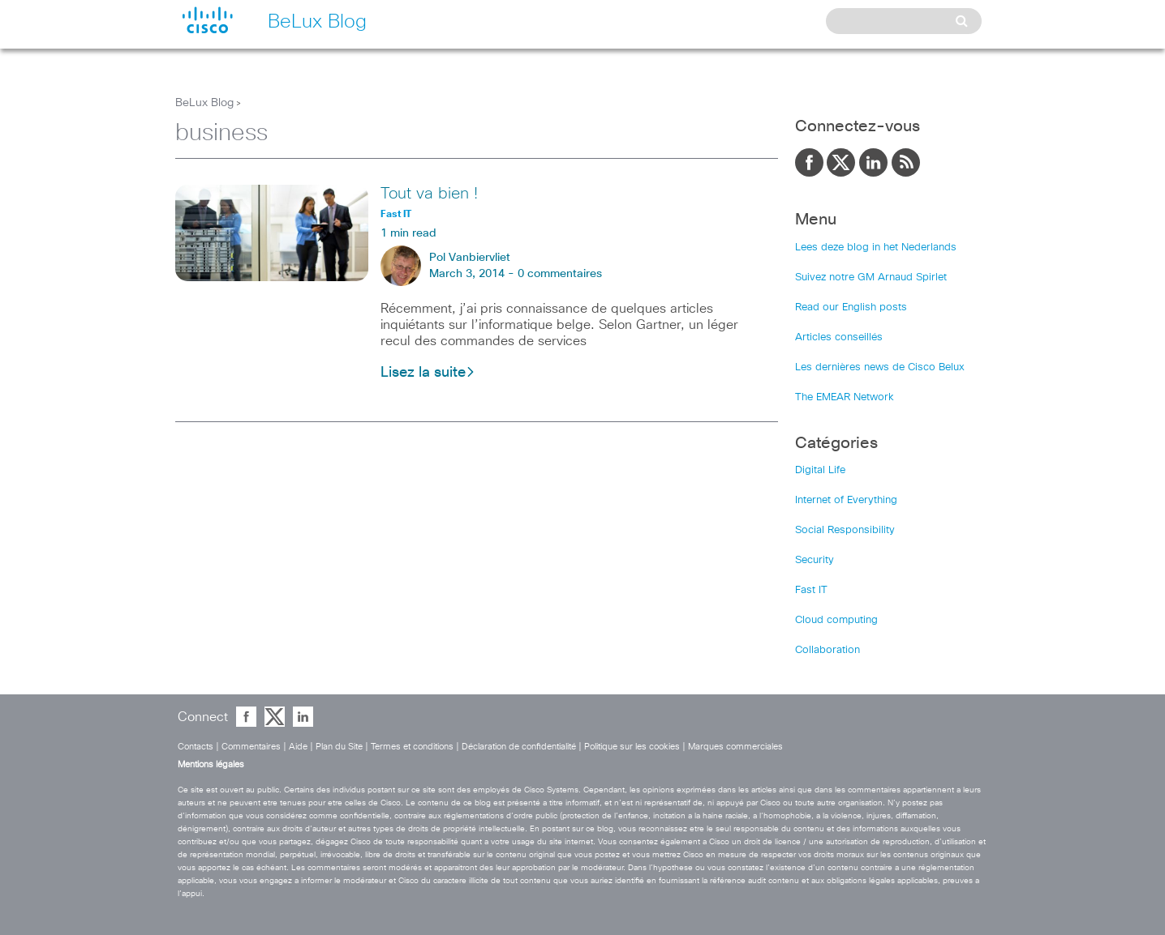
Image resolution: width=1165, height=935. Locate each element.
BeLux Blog (204, 103)
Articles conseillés (839, 337)
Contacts (195, 746)
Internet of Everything (846, 500)
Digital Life (820, 470)
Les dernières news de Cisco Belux (880, 367)
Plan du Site (339, 746)
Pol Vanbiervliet (469, 257)
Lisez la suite (427, 372)
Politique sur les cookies (632, 746)
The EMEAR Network (844, 397)
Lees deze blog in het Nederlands (876, 247)
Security (814, 560)
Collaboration (827, 650)
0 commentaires (560, 274)
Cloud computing (836, 620)
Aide (298, 746)
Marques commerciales (735, 746)
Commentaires (251, 746)
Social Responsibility (845, 530)
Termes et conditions (412, 746)
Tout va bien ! (429, 194)
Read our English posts (851, 307)
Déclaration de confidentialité (519, 746)
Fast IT (811, 590)
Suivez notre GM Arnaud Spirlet (871, 277)
